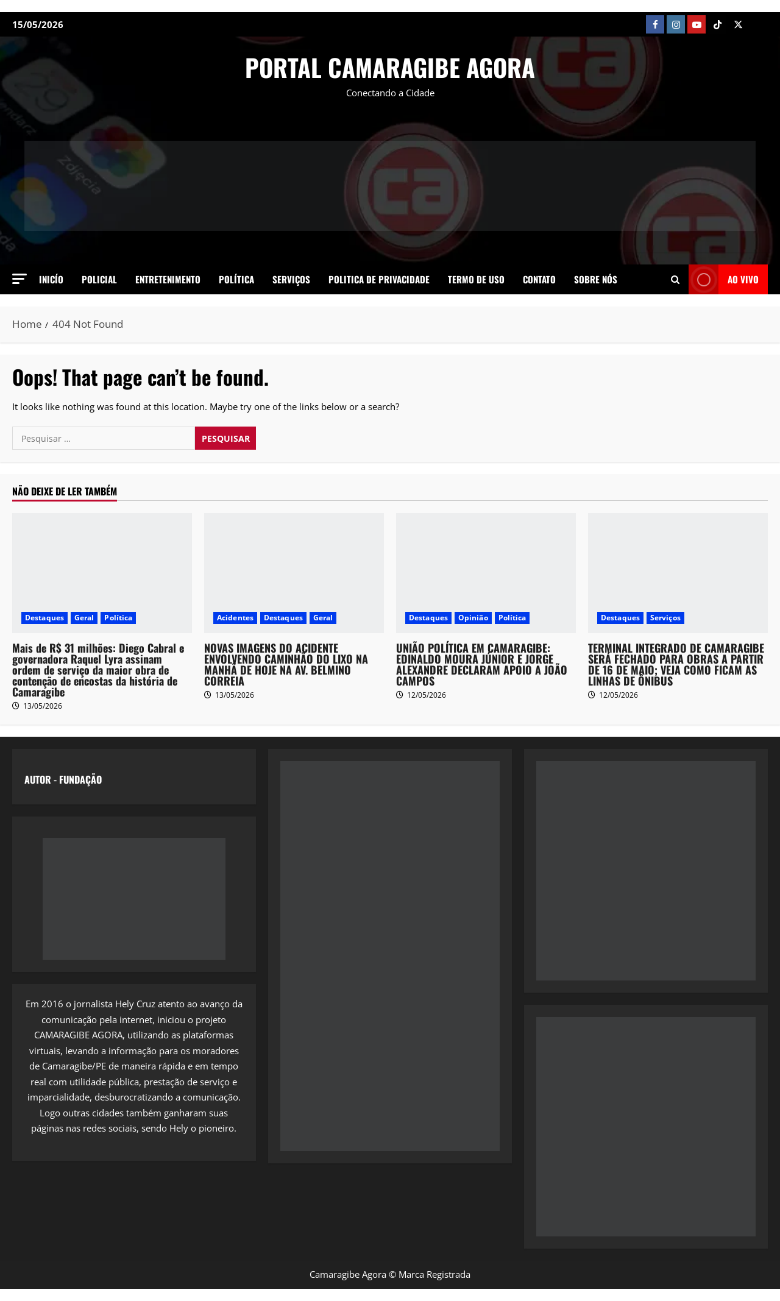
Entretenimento (167, 279)
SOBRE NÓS (595, 279)
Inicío (51, 279)
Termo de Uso (476, 279)
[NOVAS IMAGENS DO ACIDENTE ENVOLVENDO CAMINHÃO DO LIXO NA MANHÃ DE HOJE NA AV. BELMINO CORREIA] (294, 573)
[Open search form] (675, 279)
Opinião (473, 617)
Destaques (44, 617)
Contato (539, 279)
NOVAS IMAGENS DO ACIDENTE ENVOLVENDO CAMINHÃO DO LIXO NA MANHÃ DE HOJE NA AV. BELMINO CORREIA (286, 664)
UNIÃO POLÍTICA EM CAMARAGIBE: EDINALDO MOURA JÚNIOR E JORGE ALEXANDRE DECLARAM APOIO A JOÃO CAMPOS (481, 664)
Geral (84, 617)
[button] (19, 279)
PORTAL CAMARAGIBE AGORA (390, 67)
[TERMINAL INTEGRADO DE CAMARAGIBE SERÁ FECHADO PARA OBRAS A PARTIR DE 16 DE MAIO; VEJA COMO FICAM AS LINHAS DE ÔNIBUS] (678, 573)
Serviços (291, 279)
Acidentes (235, 617)
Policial (99, 279)
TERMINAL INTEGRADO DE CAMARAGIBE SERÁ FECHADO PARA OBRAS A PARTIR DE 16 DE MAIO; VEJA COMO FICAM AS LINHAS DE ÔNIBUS (676, 664)
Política (236, 279)
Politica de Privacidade (379, 279)
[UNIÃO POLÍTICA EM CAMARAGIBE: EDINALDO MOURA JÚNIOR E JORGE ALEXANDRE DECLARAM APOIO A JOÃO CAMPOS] (486, 573)
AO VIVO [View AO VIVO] (724, 279)
